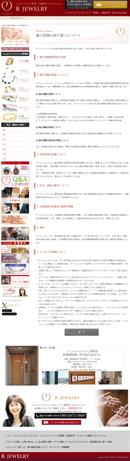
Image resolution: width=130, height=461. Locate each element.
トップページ (4, 18)
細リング (22, 447)
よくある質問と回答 (43, 442)
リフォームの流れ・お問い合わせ (19, 442)
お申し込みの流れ (119, 13)
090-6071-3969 (78, 362)
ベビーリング (11, 447)
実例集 (96, 13)
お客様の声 (105, 13)
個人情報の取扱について (37, 447)
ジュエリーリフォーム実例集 (15, 54)
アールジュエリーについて (77, 442)
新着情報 (65, 447)
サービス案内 (58, 442)
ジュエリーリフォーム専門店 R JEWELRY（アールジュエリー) (39, 4)
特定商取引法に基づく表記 (101, 442)
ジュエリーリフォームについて (78, 13)
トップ (8, 436)
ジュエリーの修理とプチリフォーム (91, 436)
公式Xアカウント (15, 305)
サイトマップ (54, 447)
